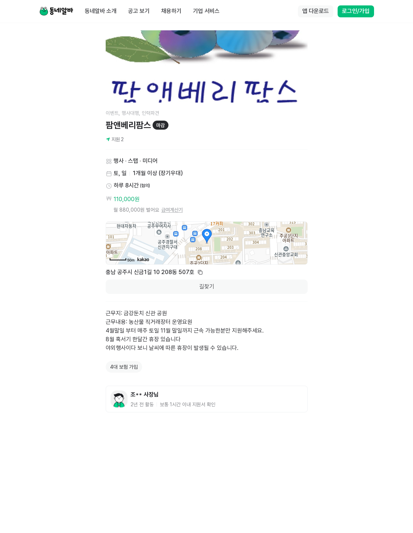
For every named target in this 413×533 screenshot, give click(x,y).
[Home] (56, 11)
